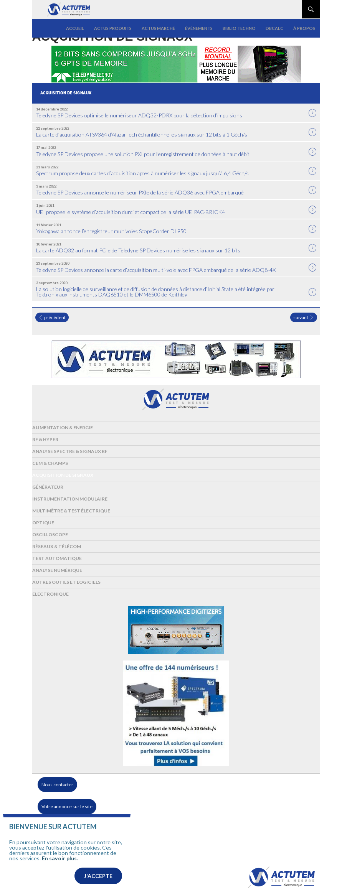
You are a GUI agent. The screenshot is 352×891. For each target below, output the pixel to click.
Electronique (50, 594)
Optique (43, 522)
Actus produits (113, 28)
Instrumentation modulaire (69, 499)
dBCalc (274, 28)
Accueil (75, 28)
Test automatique (57, 558)
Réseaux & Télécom (56, 546)
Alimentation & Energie (62, 427)
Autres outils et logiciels (66, 582)
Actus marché (158, 28)
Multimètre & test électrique (71, 511)
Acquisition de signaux (62, 475)
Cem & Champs (50, 463)
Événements (199, 28)
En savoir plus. (60, 858)
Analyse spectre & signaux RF (69, 451)
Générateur (47, 487)
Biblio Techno (239, 28)
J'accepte (98, 876)
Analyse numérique (57, 570)
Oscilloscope (50, 534)
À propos (304, 28)
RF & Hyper (45, 439)
